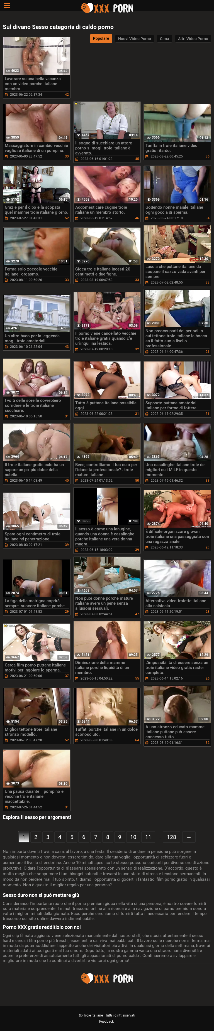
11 (148, 837)
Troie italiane (93, 1015)
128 (171, 837)
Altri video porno (193, 38)
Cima (164, 38)
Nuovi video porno (134, 38)
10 (133, 837)
